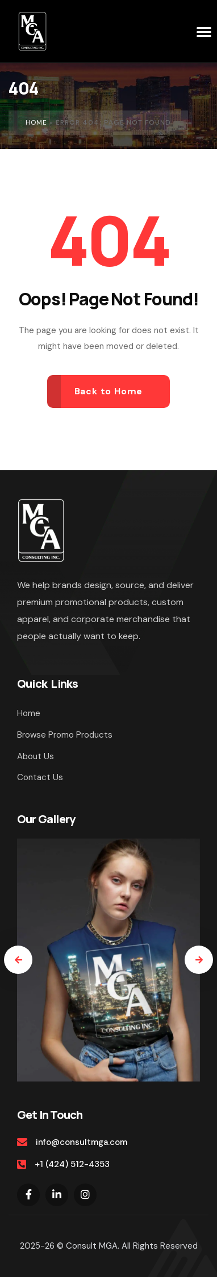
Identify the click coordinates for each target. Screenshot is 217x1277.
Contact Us (40, 777)
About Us (35, 756)
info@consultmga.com (81, 1142)
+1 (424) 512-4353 (72, 1164)
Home (36, 122)
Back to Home (108, 391)
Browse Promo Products (64, 734)
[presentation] (18, 960)
